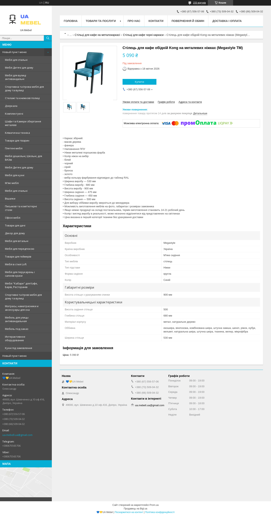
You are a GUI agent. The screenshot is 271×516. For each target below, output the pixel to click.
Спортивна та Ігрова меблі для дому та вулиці (24, 88)
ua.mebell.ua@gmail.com (17, 435)
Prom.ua (154, 505)
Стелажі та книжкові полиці (22, 98)
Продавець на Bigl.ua (135, 508)
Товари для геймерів (18, 256)
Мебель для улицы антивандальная (16, 319)
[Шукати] (48, 38)
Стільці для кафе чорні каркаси (143, 34)
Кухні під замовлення (18, 348)
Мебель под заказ (16, 329)
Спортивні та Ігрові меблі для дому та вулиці (23, 296)
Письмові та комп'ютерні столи (21, 208)
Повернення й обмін (188, 21)
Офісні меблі (12, 217)
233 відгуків (199, 2)
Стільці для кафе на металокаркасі (97, 34)
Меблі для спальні (16, 60)
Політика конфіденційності (160, 512)
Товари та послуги (101, 21)
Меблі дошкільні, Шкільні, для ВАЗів (23, 157)
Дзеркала (11, 106)
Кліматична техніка (17, 133)
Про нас (134, 21)
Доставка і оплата (227, 21)
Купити (139, 82)
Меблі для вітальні (16, 241)
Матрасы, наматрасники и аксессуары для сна (21, 308)
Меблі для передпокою (19, 249)
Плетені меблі (14, 148)
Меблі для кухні (14, 175)
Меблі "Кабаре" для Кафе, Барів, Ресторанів (21, 285)
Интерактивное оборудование (15, 338)
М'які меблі (12, 183)
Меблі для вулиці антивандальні (15, 77)
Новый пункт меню (14, 52)
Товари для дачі (15, 225)
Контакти (155, 21)
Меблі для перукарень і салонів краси (20, 273)
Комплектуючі (14, 113)
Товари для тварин (17, 140)
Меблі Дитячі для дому (19, 67)
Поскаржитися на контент (129, 512)
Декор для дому (15, 233)
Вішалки (10, 198)
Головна (71, 21)
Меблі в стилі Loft (16, 264)
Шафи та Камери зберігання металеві (23, 123)
